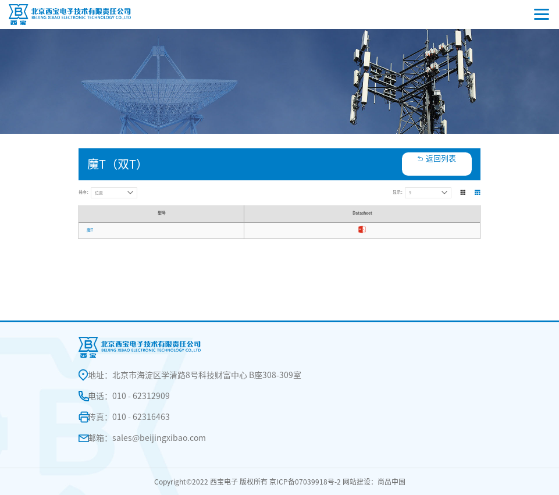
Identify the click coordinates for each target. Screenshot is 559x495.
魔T (90, 230)
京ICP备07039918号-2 (305, 481)
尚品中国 (391, 481)
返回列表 (441, 158)
